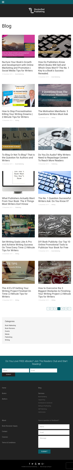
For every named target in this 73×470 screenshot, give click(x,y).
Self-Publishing (42, 408)
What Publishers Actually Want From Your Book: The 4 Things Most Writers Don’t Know (18, 201)
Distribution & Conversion (45, 402)
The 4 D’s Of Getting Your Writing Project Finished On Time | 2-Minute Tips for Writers (16, 292)
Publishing (54, 164)
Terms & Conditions (9, 442)
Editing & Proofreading (44, 405)
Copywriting (41, 399)
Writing (17, 120)
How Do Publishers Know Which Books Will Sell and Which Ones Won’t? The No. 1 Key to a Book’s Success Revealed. (53, 68)
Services (41, 393)
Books (4, 393)
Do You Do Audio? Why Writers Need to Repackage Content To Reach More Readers (54, 157)
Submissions (42, 411)
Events (7, 331)
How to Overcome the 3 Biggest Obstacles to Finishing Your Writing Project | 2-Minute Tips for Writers (54, 292)
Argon (49, 466)
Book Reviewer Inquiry (9, 426)
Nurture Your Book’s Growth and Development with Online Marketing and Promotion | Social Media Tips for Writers (17, 66)
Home (4, 388)
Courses (5, 437)
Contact (4, 431)
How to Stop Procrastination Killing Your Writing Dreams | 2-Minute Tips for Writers (17, 114)
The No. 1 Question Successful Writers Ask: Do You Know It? (54, 200)
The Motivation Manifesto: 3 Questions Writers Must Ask (53, 113)
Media (7, 334)
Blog (39, 388)
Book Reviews (10, 328)
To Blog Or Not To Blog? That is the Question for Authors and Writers (18, 157)
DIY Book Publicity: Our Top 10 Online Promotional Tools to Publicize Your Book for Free (54, 244)
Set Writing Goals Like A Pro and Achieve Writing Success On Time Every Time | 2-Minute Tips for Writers (18, 246)
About (4, 420)
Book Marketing (19, 74)
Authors (4, 399)
